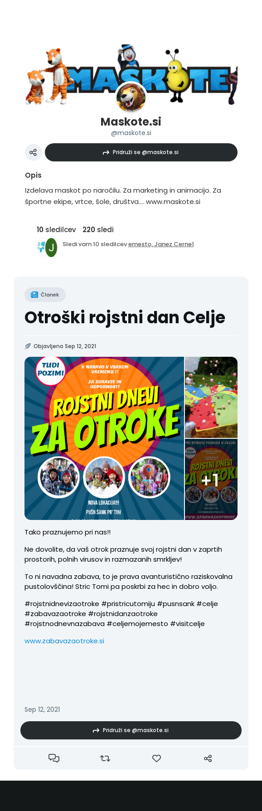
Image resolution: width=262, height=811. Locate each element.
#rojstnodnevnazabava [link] (64, 623)
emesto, (141, 244)
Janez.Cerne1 (174, 244)
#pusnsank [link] (175, 603)
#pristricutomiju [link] (128, 603)
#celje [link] (207, 603)
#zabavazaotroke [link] (55, 613)
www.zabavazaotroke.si (64, 641)
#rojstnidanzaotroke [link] (123, 613)
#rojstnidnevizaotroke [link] (61, 603)
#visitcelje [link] (187, 623)
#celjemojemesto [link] (137, 623)
